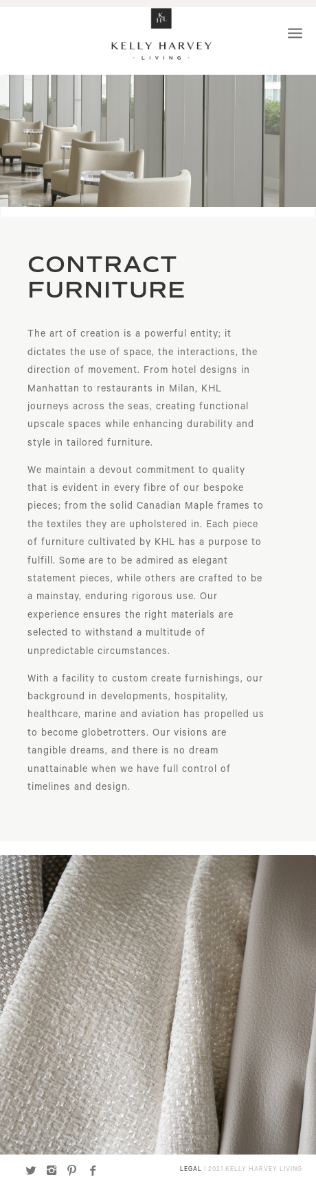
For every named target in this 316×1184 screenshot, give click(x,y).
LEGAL (191, 1170)
